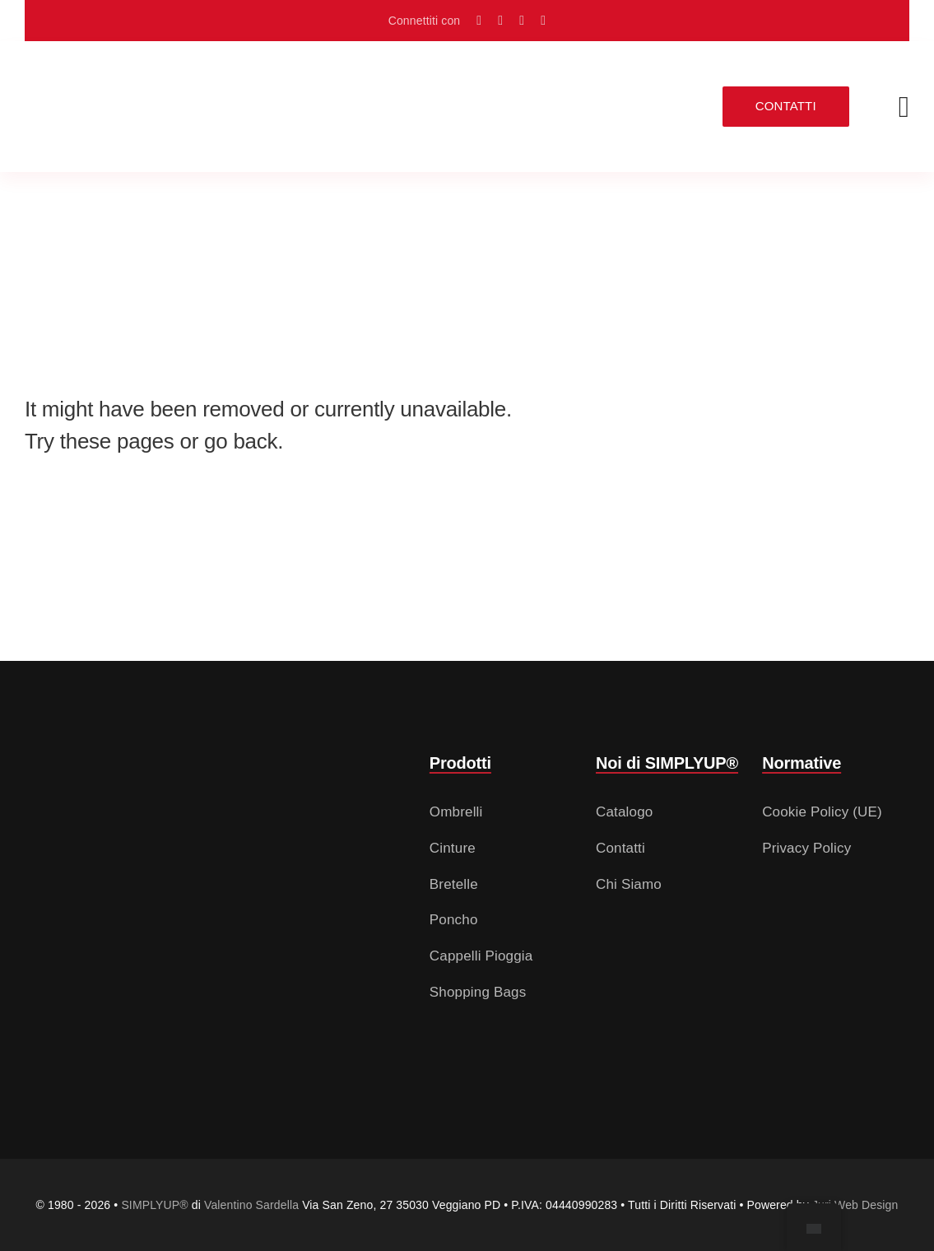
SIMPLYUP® (154, 1204)
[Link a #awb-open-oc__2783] (904, 107)
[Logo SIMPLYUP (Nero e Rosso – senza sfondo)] (123, 86)
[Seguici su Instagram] (500, 20)
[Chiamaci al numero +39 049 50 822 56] (543, 20)
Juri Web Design (855, 1204)
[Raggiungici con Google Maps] (478, 20)
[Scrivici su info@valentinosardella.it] (521, 20)
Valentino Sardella (251, 1204)
